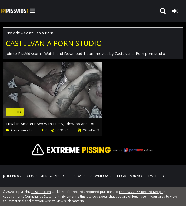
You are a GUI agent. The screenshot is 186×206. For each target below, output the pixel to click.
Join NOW (12, 175)
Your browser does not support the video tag (60, 94)
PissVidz (13, 33)
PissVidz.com (14, 11)
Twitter (156, 175)
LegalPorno (129, 175)
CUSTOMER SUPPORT (46, 175)
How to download (91, 175)
